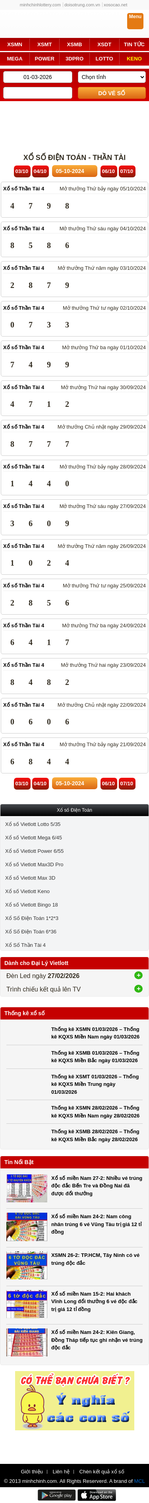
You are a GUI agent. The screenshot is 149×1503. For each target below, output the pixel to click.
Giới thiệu (32, 1472)
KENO (134, 59)
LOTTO (104, 59)
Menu (135, 16)
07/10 (127, 171)
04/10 (40, 171)
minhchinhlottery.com (40, 4)
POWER (45, 59)
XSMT (44, 44)
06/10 (108, 171)
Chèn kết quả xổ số (101, 1472)
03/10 (22, 171)
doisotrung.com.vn (82, 4)
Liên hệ (60, 1472)
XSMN (14, 44)
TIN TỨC (134, 44)
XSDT (104, 44)
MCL (139, 1481)
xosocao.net (115, 4)
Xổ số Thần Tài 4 (23, 189)
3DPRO (74, 59)
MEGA (14, 59)
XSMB (74, 44)
